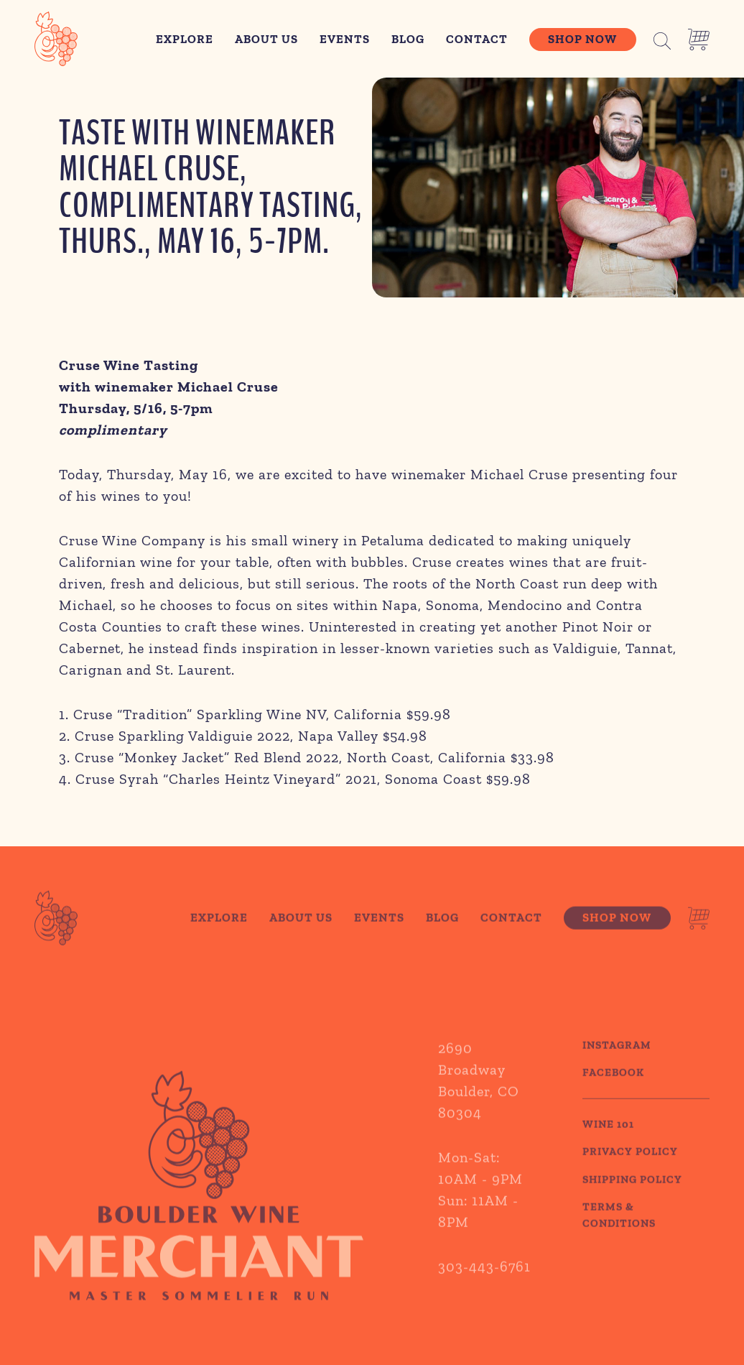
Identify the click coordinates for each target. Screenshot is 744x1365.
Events (345, 39)
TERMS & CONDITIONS (619, 1235)
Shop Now (582, 39)
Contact (477, 39)
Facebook (613, 1092)
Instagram (616, 1064)
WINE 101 (608, 1143)
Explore (184, 39)
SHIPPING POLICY (632, 1199)
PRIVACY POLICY (630, 1171)
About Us (266, 39)
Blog (407, 39)
